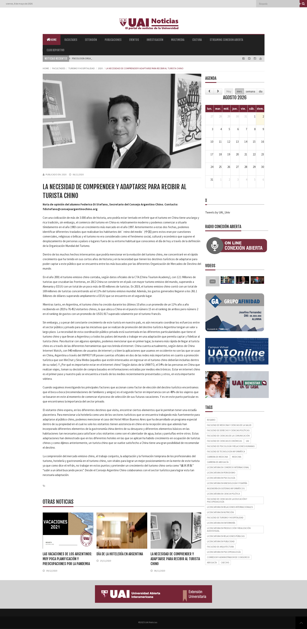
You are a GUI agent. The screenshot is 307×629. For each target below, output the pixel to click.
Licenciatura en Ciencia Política (223, 493)
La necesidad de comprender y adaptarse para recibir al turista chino (175, 559)
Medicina (236, 456)
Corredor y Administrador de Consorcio (228, 557)
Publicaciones (113, 39)
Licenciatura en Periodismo (221, 472)
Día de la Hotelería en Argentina (120, 554)
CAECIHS (225, 562)
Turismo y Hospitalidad (81, 68)
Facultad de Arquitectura (220, 546)
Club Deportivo (55, 50)
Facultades (70, 39)
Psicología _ (79, 58)
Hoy (228, 91)
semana (250, 91)
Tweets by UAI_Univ (217, 212)
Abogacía (212, 562)
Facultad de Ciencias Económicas (224, 441)
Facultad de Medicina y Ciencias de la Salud (229, 425)
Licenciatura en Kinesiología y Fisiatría (227, 483)
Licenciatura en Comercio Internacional (228, 467)
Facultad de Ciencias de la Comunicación (228, 435)
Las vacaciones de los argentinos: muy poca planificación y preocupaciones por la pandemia (67, 559)
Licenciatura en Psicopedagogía (224, 552)
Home (52, 39)
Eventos (134, 39)
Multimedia (177, 39)
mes (239, 91)
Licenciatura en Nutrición (220, 512)
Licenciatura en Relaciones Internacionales (230, 507)
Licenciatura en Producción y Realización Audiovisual (229, 529)
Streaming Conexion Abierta (226, 39)
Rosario (211, 419)
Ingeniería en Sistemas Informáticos (226, 488)
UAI (247, 441)
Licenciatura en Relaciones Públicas (226, 536)
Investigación (155, 39)
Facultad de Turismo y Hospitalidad (225, 517)
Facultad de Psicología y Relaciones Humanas (231, 446)
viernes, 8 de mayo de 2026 (19, 3)
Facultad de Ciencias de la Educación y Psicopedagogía (227, 500)
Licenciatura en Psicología (221, 478)
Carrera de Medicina (217, 456)
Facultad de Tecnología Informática (226, 451)
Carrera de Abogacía (217, 462)
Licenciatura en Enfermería (221, 522)
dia (260, 91)
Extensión (91, 39)
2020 (100, 68)
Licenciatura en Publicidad (221, 541)
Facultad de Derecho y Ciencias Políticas (228, 430)
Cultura (197, 39)
